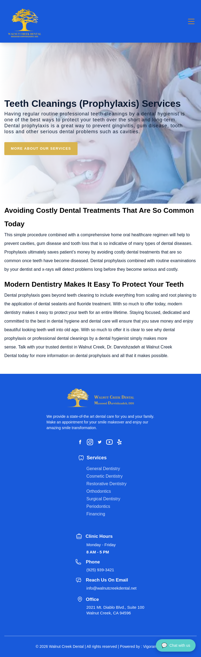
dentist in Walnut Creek (82, 347)
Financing (95, 514)
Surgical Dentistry (103, 499)
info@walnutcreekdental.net (111, 588)
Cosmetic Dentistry (104, 476)
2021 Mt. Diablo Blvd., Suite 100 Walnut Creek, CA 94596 (115, 610)
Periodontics (98, 506)
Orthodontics (98, 491)
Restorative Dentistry (106, 483)
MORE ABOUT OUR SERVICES (41, 148)
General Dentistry (103, 468)
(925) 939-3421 (100, 569)
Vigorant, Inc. (154, 646)
